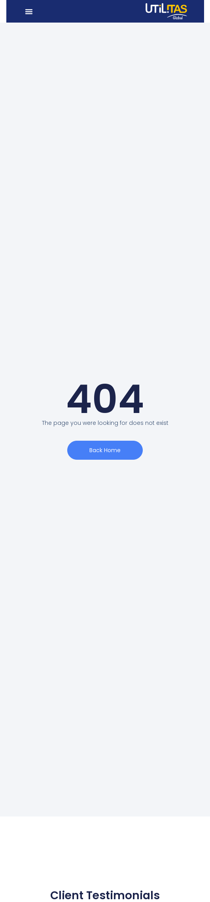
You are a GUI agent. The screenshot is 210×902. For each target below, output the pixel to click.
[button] (29, 11)
